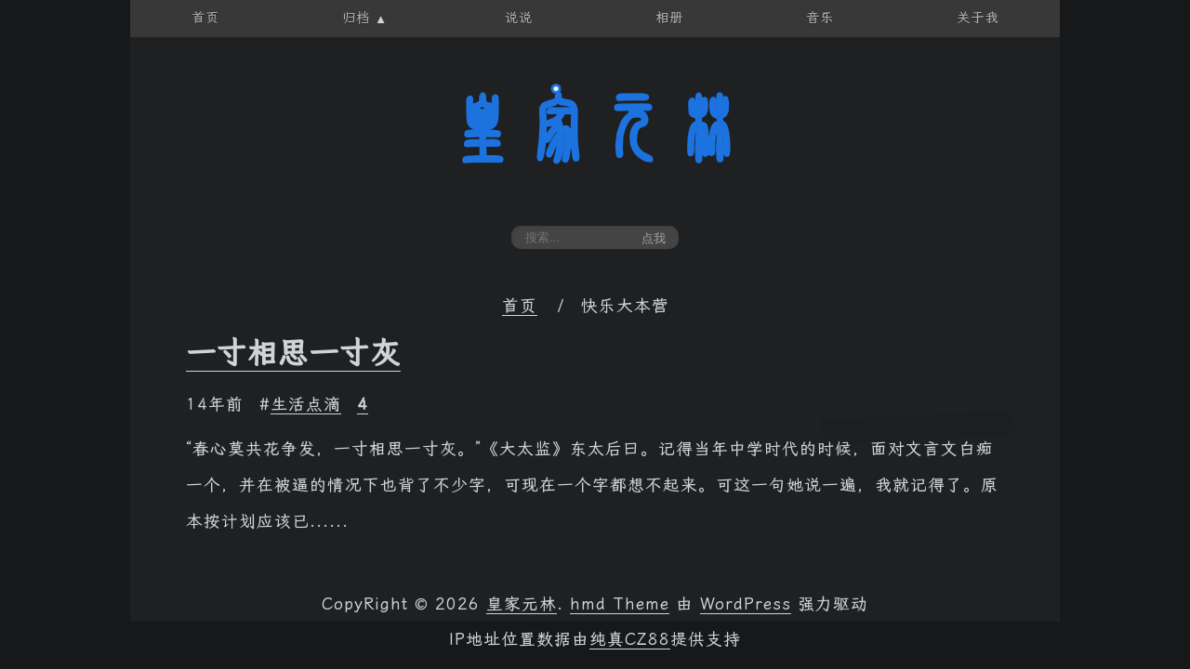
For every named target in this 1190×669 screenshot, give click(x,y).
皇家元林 (595, 129)
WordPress (745, 604)
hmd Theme (619, 604)
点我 (653, 238)
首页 (519, 305)
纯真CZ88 (629, 639)
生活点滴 (306, 404)
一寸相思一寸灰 (293, 353)
